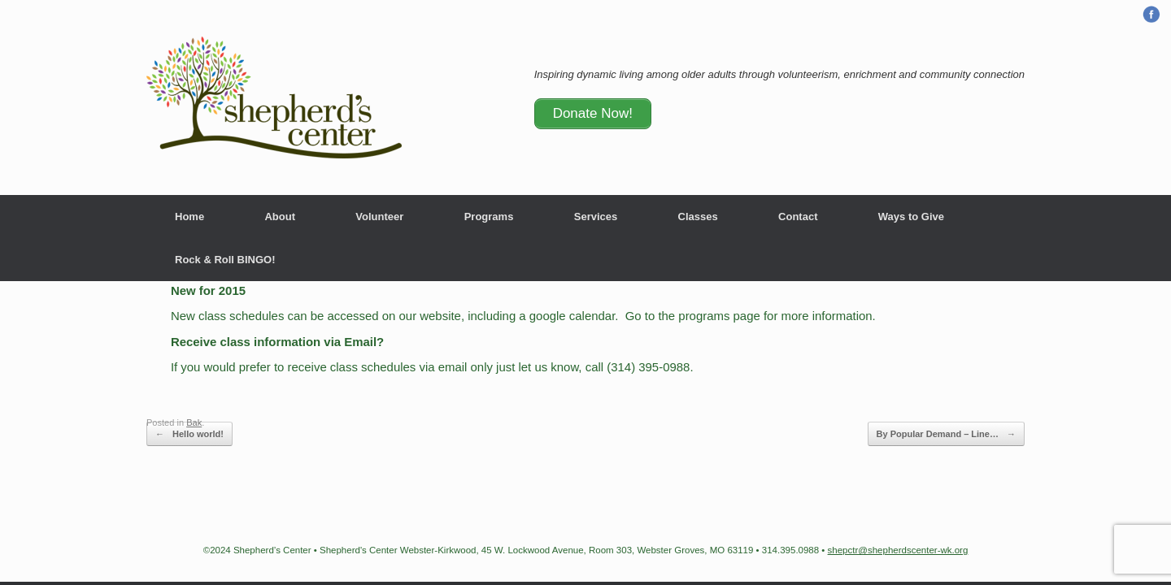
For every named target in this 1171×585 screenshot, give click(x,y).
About (279, 216)
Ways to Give (911, 216)
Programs (489, 216)
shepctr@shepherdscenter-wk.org (898, 550)
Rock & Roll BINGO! (225, 260)
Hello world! (189, 434)
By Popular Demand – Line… (946, 434)
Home (189, 216)
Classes (698, 216)
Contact (797, 216)
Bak (194, 422)
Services (596, 216)
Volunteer (379, 216)
